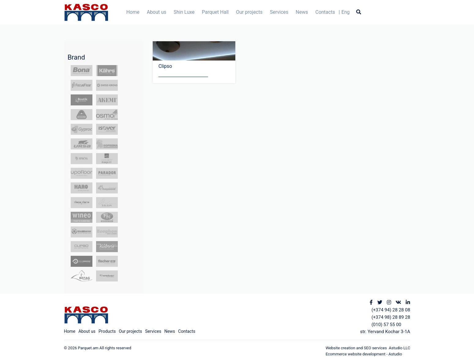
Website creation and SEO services (357, 348)
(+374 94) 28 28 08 (390, 310)
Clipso (165, 66)
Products (107, 331)
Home (133, 12)
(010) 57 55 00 (386, 324)
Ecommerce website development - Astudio (364, 354)
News (302, 12)
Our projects (249, 12)
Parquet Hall (215, 12)
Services (279, 12)
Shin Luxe (184, 12)
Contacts (325, 12)
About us (156, 12)
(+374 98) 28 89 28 (390, 317)
